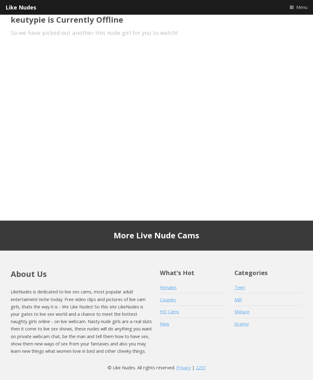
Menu (301, 7)
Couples (168, 299)
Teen (239, 287)
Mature (241, 311)
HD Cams (169, 311)
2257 (201, 367)
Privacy (183, 367)
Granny (241, 324)
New (164, 324)
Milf (238, 299)
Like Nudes (21, 7)
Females (168, 287)
